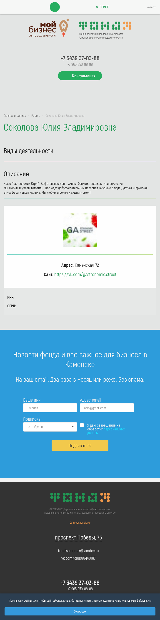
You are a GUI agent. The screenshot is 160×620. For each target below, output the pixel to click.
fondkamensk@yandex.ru (78, 550)
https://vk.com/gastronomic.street (85, 274)
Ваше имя (31, 400)
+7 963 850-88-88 (80, 64)
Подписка (31, 419)
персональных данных (106, 431)
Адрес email (90, 400)
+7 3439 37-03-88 (80, 58)
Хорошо (80, 611)
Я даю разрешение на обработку (106, 429)
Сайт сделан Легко (80, 522)
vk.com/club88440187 (78, 558)
